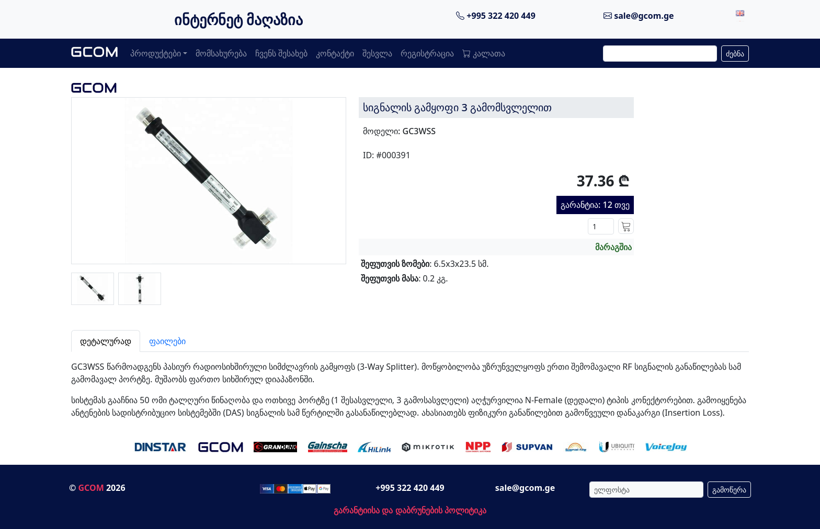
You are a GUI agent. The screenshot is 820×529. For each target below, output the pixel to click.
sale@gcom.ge (638, 15)
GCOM (91, 487)
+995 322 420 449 (496, 15)
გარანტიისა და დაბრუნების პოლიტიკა (410, 510)
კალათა (483, 53)
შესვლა (377, 53)
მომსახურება (221, 53)
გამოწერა (729, 490)
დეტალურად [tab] (105, 341)
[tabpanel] (410, 385)
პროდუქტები (155, 53)
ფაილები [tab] (167, 341)
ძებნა (735, 53)
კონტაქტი (335, 53)
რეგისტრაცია (427, 53)
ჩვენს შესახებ (281, 53)
